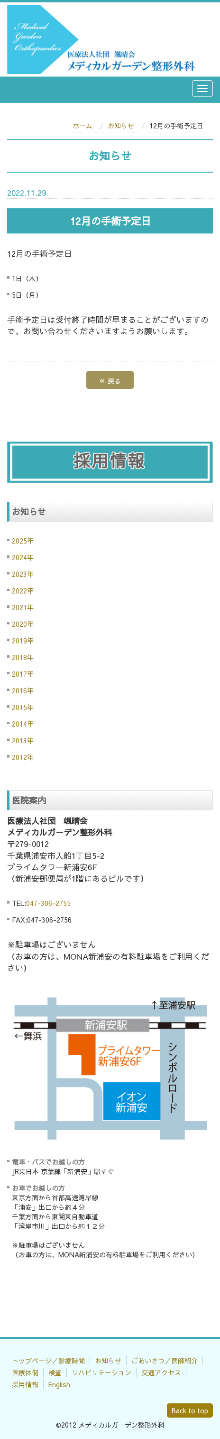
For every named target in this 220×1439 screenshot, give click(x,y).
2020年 (23, 624)
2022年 (23, 590)
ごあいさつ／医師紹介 (164, 1360)
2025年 (23, 540)
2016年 (23, 690)
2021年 (23, 607)
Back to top (190, 1410)
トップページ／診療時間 (48, 1360)
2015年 (23, 707)
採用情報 (25, 1384)
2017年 (23, 674)
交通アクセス (161, 1372)
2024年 (23, 557)
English (59, 1384)
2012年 (23, 757)
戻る (110, 379)
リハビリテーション (101, 1372)
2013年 (23, 740)
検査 (55, 1372)
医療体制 (25, 1372)
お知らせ (121, 125)
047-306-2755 (48, 903)
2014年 (23, 724)
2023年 (23, 574)
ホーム (82, 125)
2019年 (23, 640)
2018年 (23, 657)
